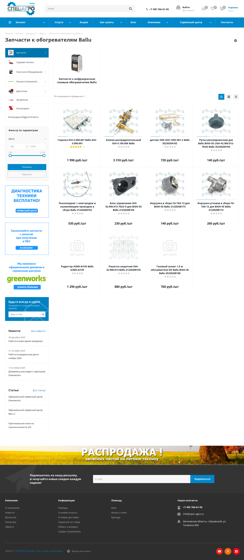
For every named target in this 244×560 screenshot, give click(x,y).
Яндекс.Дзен (236, 551)
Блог (114, 507)
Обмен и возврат (68, 526)
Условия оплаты (67, 512)
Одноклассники (228, 551)
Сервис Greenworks (69, 531)
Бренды (115, 517)
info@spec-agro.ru (193, 514)
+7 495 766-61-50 (159, 9)
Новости (10, 512)
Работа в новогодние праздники (25, 341)
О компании (12, 507)
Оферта (9, 526)
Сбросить (27, 174)
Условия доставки (68, 517)
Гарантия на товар (69, 522)
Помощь (63, 507)
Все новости (38, 331)
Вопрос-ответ (119, 512)
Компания (11, 500)
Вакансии (10, 517)
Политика (10, 522)
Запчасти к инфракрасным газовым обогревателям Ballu (77, 80)
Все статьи (39, 390)
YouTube (219, 551)
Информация (66, 500)
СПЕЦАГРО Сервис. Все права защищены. (38, 551)
